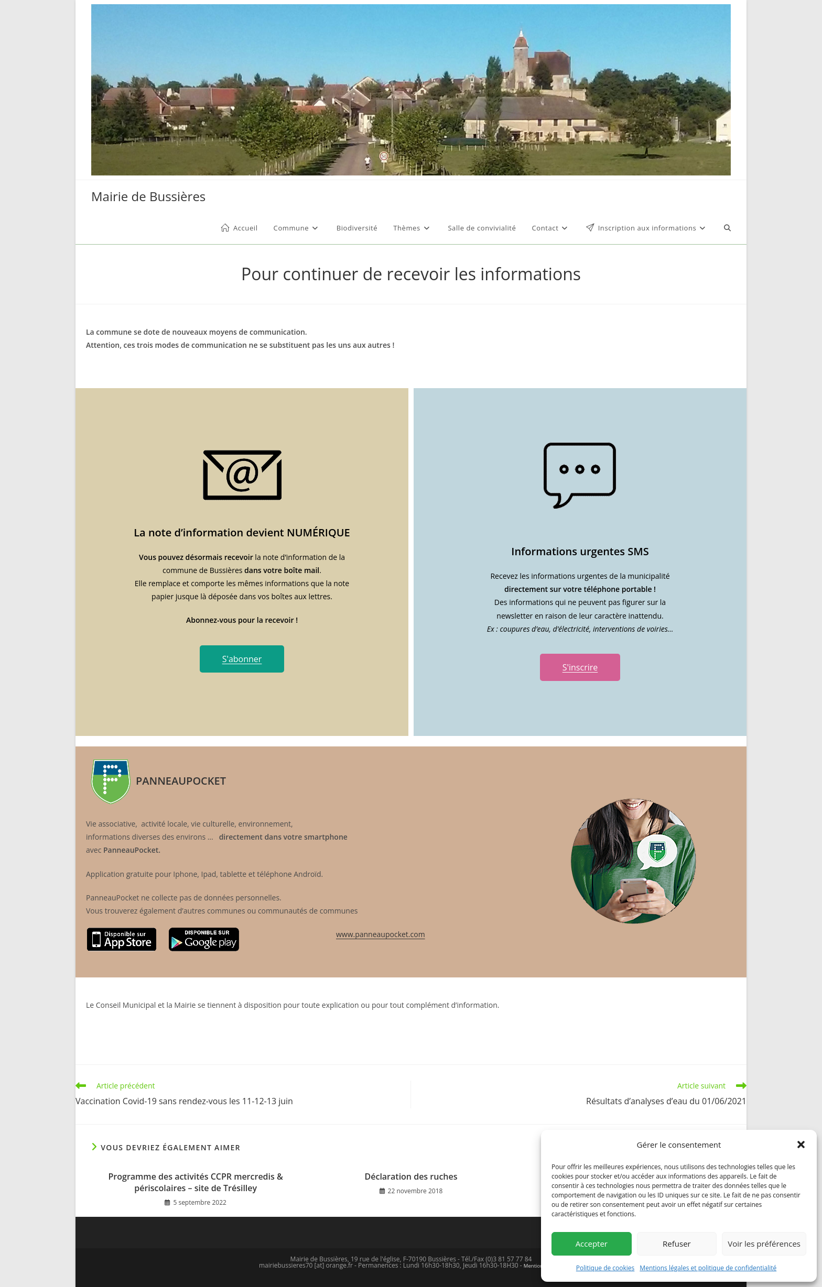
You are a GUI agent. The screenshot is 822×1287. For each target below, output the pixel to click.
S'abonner (242, 659)
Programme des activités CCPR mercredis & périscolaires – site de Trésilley (196, 1182)
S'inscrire (580, 667)
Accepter (592, 1243)
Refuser (677, 1243)
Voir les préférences (764, 1243)
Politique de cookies (605, 1267)
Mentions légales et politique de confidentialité (708, 1267)
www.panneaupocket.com (380, 934)
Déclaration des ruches (410, 1176)
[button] (801, 1144)
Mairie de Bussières (148, 196)
